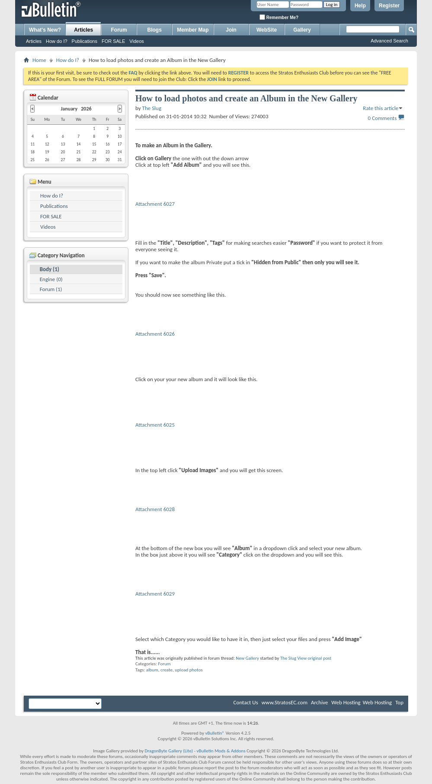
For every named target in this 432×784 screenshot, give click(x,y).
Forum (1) (51, 289)
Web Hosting (345, 702)
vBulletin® (214, 733)
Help (360, 6)
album (152, 670)
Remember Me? (278, 17)
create (166, 670)
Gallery (302, 30)
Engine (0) (51, 279)
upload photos (188, 670)
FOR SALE (113, 41)
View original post (314, 658)
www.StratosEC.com (284, 702)
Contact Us (246, 702)
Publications (84, 41)
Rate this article (380, 108)
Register (389, 6)
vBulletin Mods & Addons (221, 751)
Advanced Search (389, 40)
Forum (119, 30)
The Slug (288, 658)
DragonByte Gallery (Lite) (168, 751)
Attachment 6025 (155, 424)
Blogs (154, 30)
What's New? (45, 30)
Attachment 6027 (155, 204)
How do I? (56, 41)
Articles (83, 30)
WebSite (266, 30)
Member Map (192, 30)
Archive (319, 702)
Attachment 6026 (155, 333)
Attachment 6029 (155, 593)
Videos (136, 41)
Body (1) (49, 269)
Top (399, 702)
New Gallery (247, 658)
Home (39, 60)
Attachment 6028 (155, 509)
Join (231, 30)
